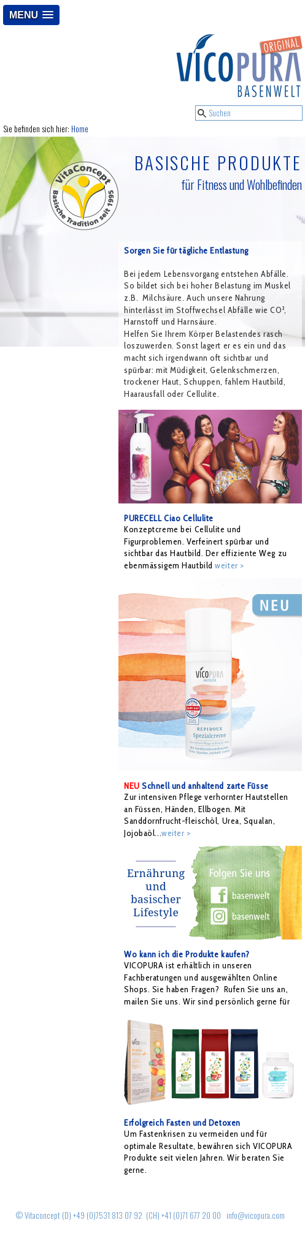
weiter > (229, 565)
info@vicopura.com (255, 1215)
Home (79, 129)
